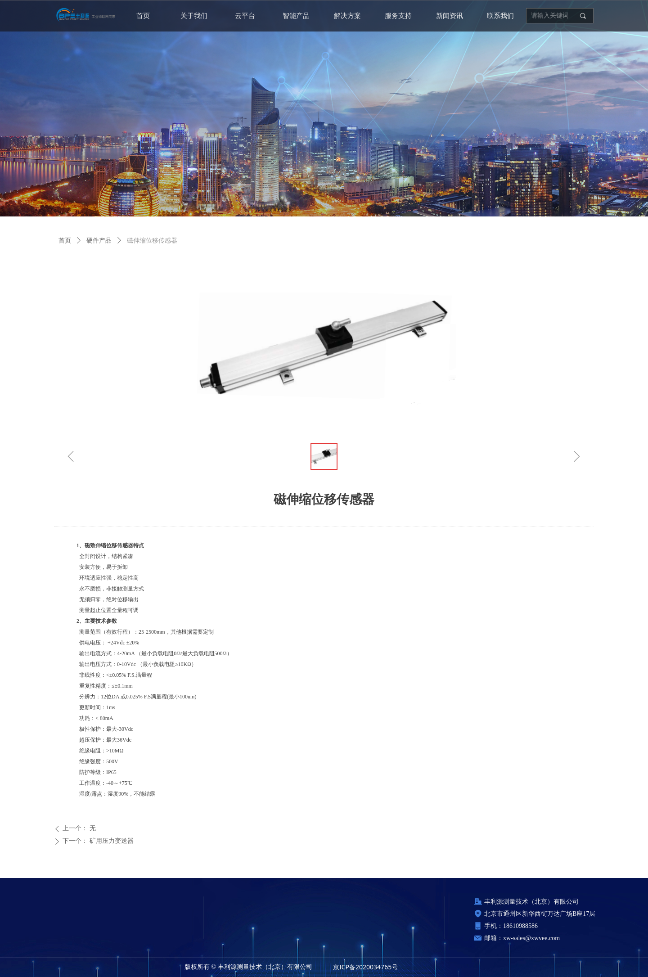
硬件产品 (99, 240)
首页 (64, 240)
